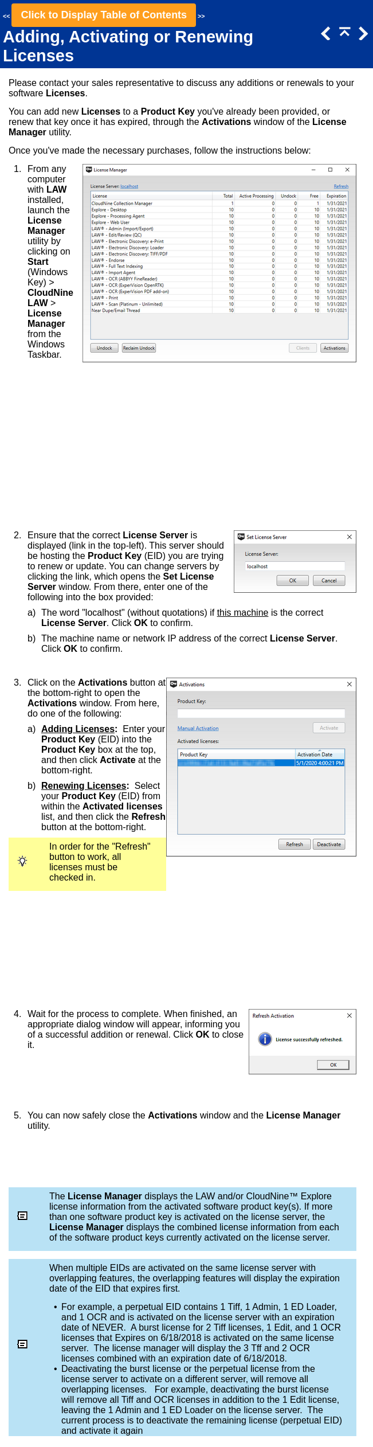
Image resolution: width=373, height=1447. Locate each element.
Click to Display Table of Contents (104, 15)
